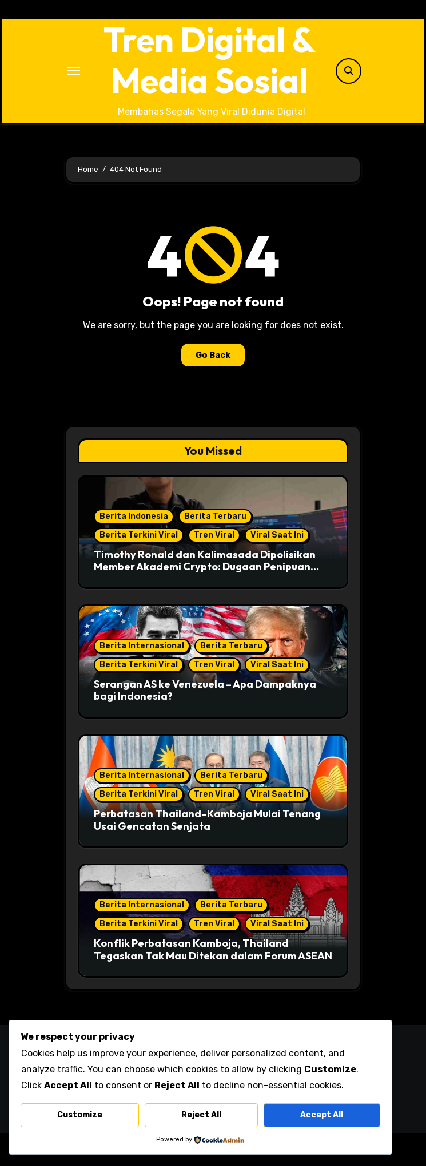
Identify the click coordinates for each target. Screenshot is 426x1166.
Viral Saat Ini (277, 535)
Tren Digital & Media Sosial (209, 60)
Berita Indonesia (133, 516)
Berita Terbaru (215, 516)
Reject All (201, 1115)
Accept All (321, 1115)
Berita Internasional (141, 646)
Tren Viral (214, 535)
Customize (79, 1115)
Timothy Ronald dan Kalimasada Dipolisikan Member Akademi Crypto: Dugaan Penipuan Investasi (205, 567)
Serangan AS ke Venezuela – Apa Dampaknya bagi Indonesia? (205, 690)
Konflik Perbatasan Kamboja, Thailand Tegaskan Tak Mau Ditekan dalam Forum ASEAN (213, 949)
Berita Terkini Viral (138, 535)
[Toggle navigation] (74, 71)
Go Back (213, 355)
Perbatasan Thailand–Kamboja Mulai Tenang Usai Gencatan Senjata (207, 820)
